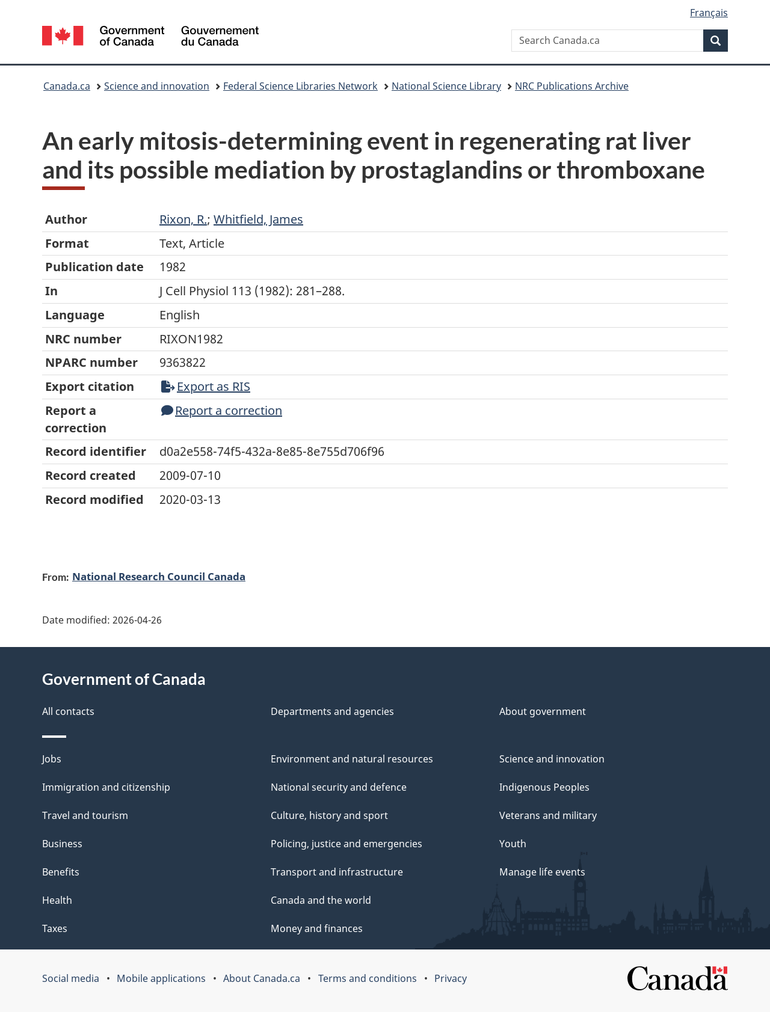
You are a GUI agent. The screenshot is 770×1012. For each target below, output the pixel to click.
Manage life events (542, 872)
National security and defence (339, 787)
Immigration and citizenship (106, 787)
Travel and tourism (85, 815)
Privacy (450, 978)
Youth (512, 843)
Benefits (60, 872)
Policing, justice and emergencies (346, 843)
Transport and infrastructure (337, 872)
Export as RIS (205, 386)
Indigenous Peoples (544, 787)
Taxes (54, 928)
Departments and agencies (332, 711)
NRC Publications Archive (572, 86)
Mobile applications (161, 978)
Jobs (51, 758)
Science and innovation (156, 86)
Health (57, 900)
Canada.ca (66, 86)
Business (62, 843)
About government (542, 711)
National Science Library (446, 86)
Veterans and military (548, 815)
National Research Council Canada (158, 576)
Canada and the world (321, 900)
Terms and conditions (367, 978)
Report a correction (221, 410)
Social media (70, 978)
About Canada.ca (261, 978)
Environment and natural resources (352, 758)
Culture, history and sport (329, 815)
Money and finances (317, 928)
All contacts (68, 711)
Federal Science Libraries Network (300, 86)
